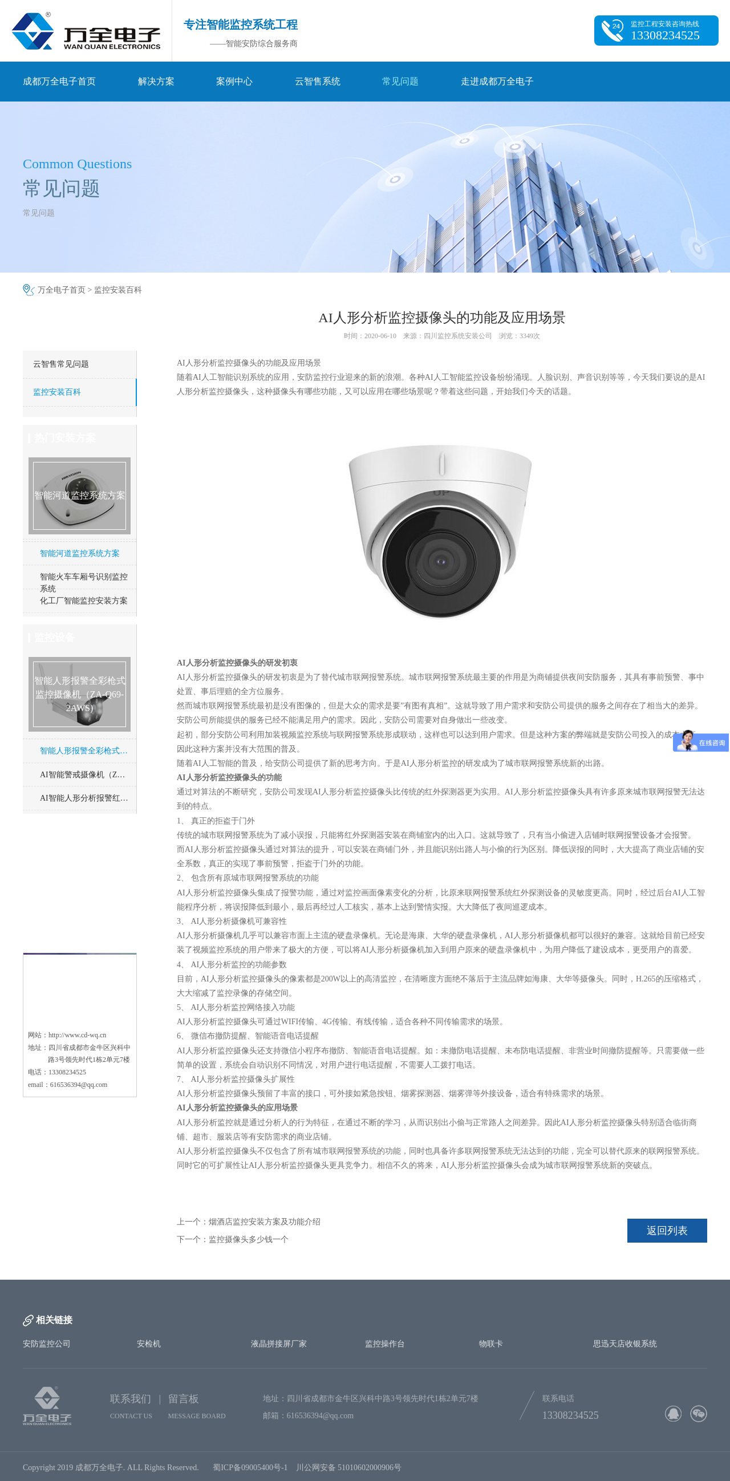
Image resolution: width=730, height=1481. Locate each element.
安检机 (149, 1344)
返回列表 (667, 1230)
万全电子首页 (62, 290)
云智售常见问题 (61, 364)
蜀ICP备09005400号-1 (250, 1472)
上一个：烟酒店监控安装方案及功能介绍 (249, 1222)
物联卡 (491, 1344)
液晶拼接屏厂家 (279, 1344)
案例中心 (234, 81)
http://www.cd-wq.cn (77, 980)
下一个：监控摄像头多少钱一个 (233, 1239)
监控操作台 (385, 1344)
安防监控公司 (47, 1344)
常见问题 (400, 81)
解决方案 (156, 81)
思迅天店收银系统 (625, 1344)
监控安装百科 (118, 290)
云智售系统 (317, 81)
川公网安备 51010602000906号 (351, 1472)
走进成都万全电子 (497, 81)
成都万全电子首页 (59, 81)
